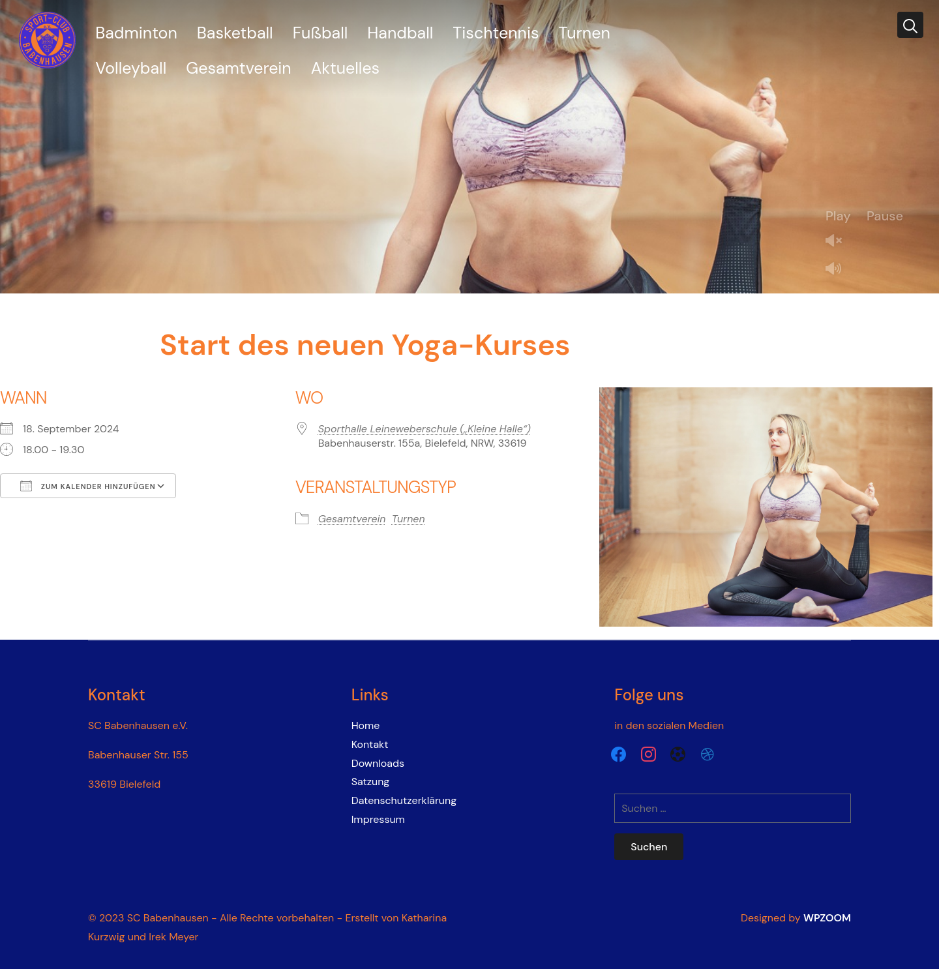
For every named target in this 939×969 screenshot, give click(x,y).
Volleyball (130, 68)
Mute (839, 270)
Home (365, 725)
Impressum (378, 819)
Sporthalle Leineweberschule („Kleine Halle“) (424, 429)
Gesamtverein (238, 68)
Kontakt (370, 744)
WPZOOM (827, 918)
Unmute (839, 242)
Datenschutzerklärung (404, 800)
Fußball (320, 33)
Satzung (370, 781)
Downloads (377, 763)
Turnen (584, 33)
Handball (400, 33)
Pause (885, 215)
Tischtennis (496, 33)
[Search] (910, 25)
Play (838, 215)
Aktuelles (345, 68)
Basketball (235, 33)
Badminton (136, 33)
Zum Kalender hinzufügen (88, 486)
